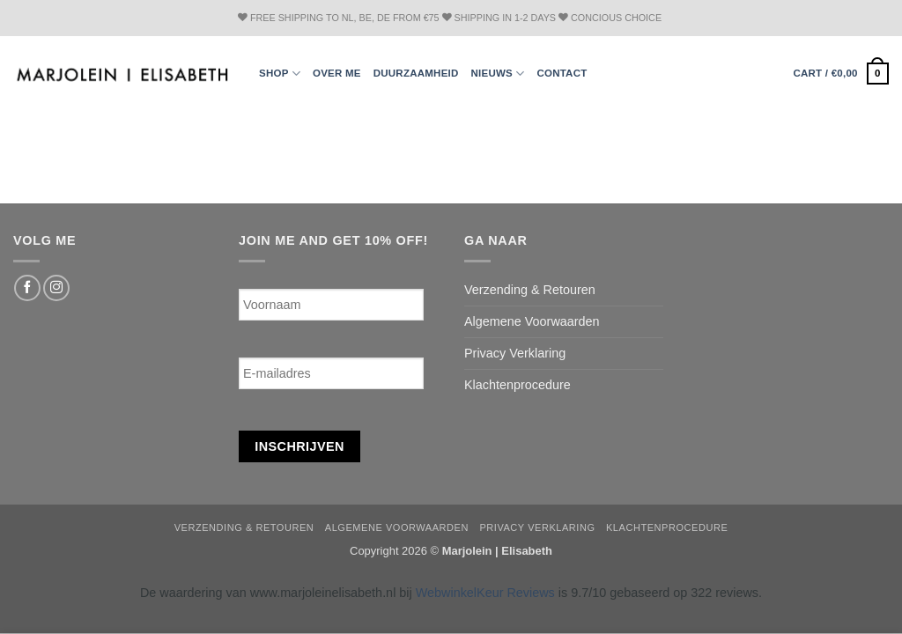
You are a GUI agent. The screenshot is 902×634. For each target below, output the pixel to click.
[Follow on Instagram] (56, 288)
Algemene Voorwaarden (532, 321)
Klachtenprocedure (517, 385)
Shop (279, 73)
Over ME (337, 73)
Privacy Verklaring (515, 353)
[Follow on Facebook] (27, 288)
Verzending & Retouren (529, 290)
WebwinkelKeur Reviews (485, 593)
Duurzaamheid (416, 73)
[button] (841, 73)
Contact (561, 73)
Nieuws (498, 73)
